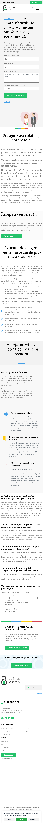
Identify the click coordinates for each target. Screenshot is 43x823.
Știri (2, 744)
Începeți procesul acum (11, 236)
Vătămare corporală (7, 728)
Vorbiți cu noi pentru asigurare (17, 648)
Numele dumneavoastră (11, 56)
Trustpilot (7, 102)
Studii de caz (5, 747)
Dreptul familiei (6, 734)
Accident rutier (6, 731)
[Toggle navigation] (36, 8)
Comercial (26, 728)
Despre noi (4, 741)
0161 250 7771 (8, 2)
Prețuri (3, 750)
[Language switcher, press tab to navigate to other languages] (30, 7)
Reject (9, 819)
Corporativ (26, 731)
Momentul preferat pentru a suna (14, 85)
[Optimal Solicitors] (10, 8)
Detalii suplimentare (10, 71)
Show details (33, 819)
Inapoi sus (33, 688)
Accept (21, 819)
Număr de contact (9, 63)
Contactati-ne (35, 2)
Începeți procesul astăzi (21, 666)
